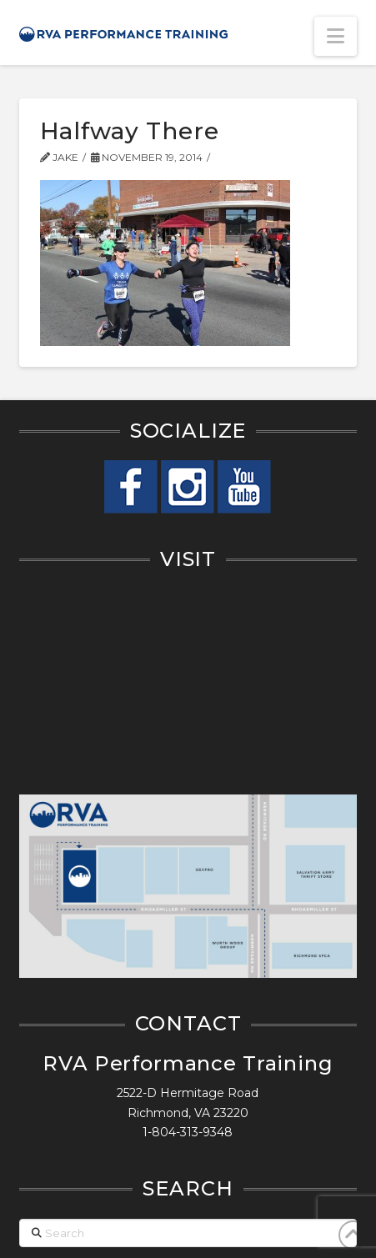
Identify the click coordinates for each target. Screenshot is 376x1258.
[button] (335, 36)
